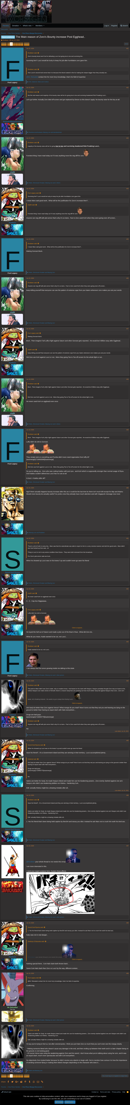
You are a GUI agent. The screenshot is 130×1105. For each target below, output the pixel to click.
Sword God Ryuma (13, 572)
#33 (126, 642)
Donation (15, 26)
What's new (27, 26)
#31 (126, 538)
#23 (126, 138)
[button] (20, 26)
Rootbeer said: (33, 53)
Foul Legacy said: (34, 193)
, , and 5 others (39, 82)
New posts (4, 29)
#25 (126, 239)
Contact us (95, 1092)
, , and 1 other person (47, 675)
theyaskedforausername (13, 121)
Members (39, 26)
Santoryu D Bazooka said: (37, 941)
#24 (126, 188)
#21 (126, 48)
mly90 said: (32, 205)
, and (46, 132)
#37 (126, 846)
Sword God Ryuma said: (36, 745)
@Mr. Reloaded (33, 77)
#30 (126, 488)
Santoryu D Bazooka (13, 880)
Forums (6, 26)
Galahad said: (33, 759)
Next (26, 44)
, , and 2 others (45, 183)
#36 (126, 795)
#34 (126, 681)
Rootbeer (5, 40)
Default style (6, 1092)
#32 (126, 589)
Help (123, 1092)
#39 (126, 973)
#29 (126, 430)
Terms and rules (105, 1092)
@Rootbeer (31, 862)
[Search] (124, 26)
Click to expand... (77, 628)
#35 (126, 740)
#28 (126, 379)
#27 (126, 329)
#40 (126, 1026)
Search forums (14, 29)
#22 (126, 87)
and (37, 532)
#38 (126, 923)
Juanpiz (13, 522)
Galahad (13, 715)
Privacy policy (116, 1092)
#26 (126, 278)
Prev (4, 44)
